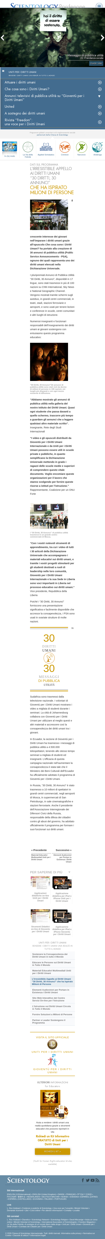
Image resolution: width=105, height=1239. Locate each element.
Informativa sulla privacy (71, 1233)
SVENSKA (74, 1197)
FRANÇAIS (71, 1194)
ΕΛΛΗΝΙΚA (37, 1199)
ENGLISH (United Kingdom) (44, 1194)
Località (76, 1210)
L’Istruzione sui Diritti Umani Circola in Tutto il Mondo (51, 1007)
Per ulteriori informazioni (52, 1210)
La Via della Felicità (27, 149)
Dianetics (26, 1220)
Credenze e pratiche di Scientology (37, 1208)
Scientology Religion (59, 1220)
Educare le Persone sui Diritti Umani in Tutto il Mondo (51, 963)
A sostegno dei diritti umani (25, 113)
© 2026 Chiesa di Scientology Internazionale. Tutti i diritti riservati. (33, 1233)
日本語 (89, 1194)
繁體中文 (21, 1197)
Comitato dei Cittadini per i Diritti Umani (35, 1226)
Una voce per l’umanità (63, 1208)
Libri (26, 1210)
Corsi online (35, 1210)
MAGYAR (55, 1197)
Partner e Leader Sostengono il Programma (48, 1021)
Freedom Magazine (86, 1222)
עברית (80, 1194)
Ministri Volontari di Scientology (27, 1222)
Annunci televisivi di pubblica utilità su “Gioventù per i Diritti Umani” (44, 97)
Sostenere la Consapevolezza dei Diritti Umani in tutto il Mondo (50, 955)
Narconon (81, 148)
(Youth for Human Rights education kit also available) (52, 1162)
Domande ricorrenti (15, 1210)
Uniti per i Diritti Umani (71, 1224)
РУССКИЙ (11, 1197)
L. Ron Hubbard (13, 1208)
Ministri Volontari (81, 1208)
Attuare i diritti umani (20, 82)
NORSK (64, 1197)
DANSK (61, 1194)
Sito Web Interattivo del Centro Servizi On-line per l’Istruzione (48, 999)
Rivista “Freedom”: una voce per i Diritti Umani (25, 122)
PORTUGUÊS (60, 1199)
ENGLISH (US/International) (19, 1194)
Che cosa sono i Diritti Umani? (27, 89)
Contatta (67, 1210)
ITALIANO (48, 1199)
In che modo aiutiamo (9, 156)
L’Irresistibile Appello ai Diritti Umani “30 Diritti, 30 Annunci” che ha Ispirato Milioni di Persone (52, 981)
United (9, 106)
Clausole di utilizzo (21, 1235)
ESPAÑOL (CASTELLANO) (19, 1199)
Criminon (65, 148)
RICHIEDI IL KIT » (52, 1151)
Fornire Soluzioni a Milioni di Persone (52, 1014)
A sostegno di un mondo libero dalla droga (42, 1224)
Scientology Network (40, 1220)
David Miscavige (76, 1220)
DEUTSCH (46, 1197)
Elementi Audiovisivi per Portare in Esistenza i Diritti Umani (50, 991)
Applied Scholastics (46, 148)
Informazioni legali (38, 1235)
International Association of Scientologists (59, 1222)
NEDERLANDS (33, 1197)
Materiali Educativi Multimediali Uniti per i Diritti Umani (51, 972)
